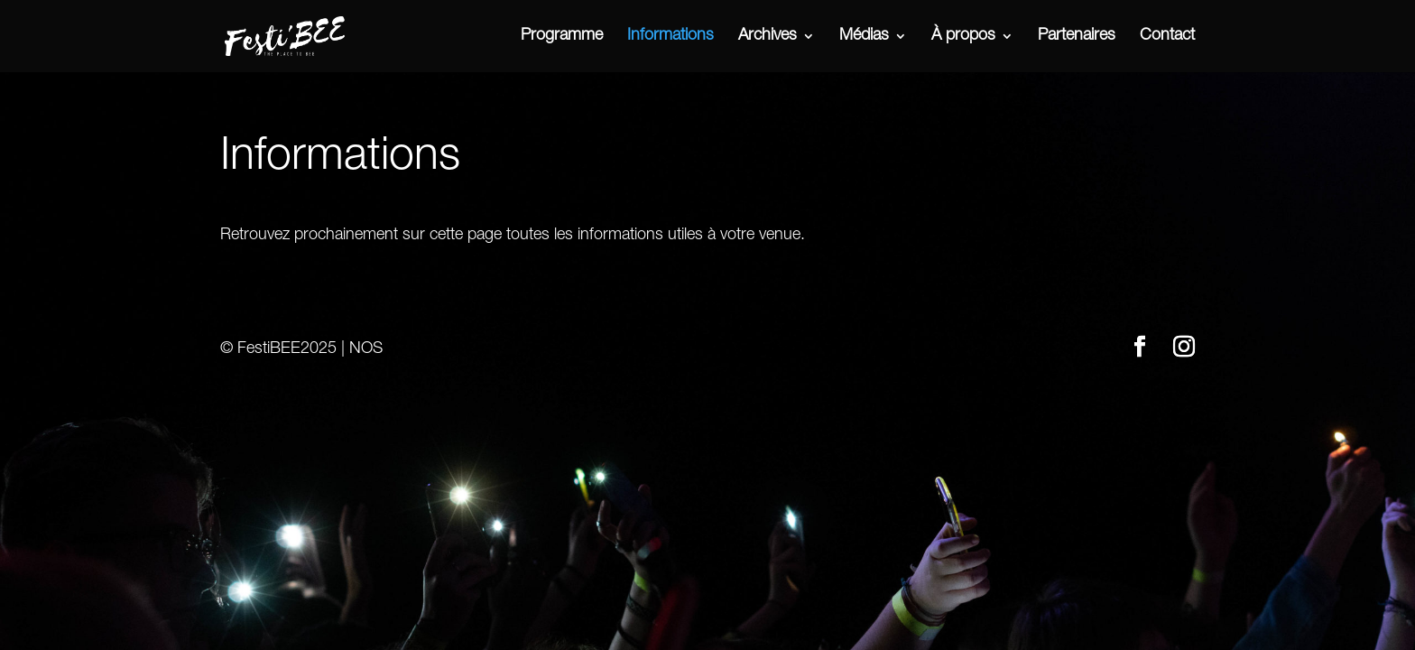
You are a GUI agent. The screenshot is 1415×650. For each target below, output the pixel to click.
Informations (670, 37)
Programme (562, 37)
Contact (1167, 37)
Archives (767, 37)
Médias (864, 37)
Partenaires (1076, 37)
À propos (963, 37)
